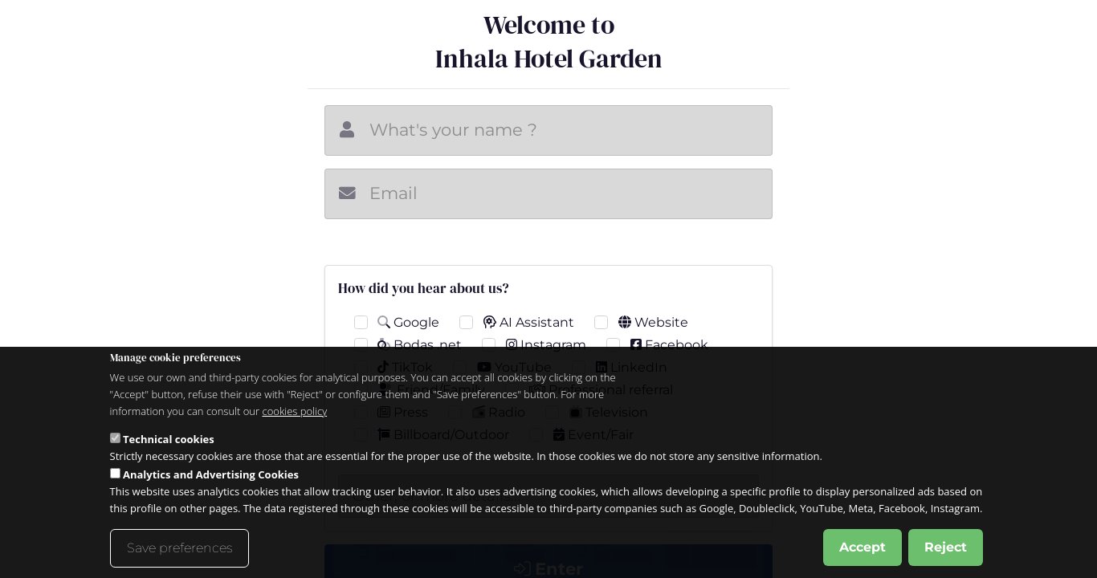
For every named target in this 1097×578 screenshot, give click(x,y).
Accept (862, 549)
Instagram (546, 345)
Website (653, 322)
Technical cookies (168, 441)
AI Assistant (528, 322)
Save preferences (179, 550)
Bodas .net (419, 345)
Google (408, 322)
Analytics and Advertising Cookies (211, 477)
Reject (945, 549)
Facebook (669, 345)
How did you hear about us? (423, 288)
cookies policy (294, 412)
